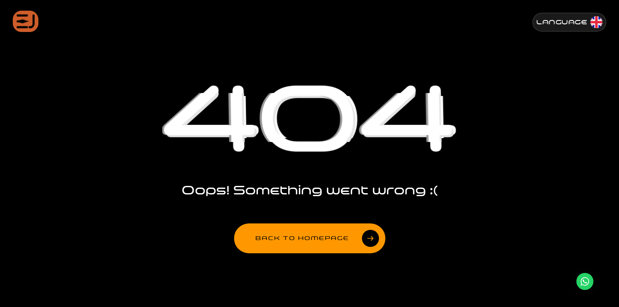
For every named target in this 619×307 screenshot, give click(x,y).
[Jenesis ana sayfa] (25, 21)
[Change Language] (569, 22)
